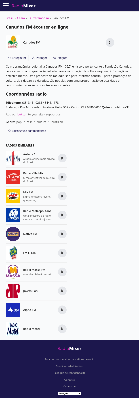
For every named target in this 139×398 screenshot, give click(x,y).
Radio (69, 348)
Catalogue (70, 386)
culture (42, 122)
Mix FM (28, 192)
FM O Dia (29, 253)
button (22, 114)
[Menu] (6, 5)
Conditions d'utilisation (69, 366)
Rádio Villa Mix (33, 173)
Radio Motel (31, 329)
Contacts (69, 379)
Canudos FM (31, 42)
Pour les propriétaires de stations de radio (69, 359)
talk (29, 122)
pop (19, 122)
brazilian (57, 122)
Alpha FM (29, 310)
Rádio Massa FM (34, 270)
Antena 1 (29, 154)
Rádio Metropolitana (37, 211)
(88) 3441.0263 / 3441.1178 (40, 103)
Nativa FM (30, 234)
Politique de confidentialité (69, 373)
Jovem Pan (30, 291)
